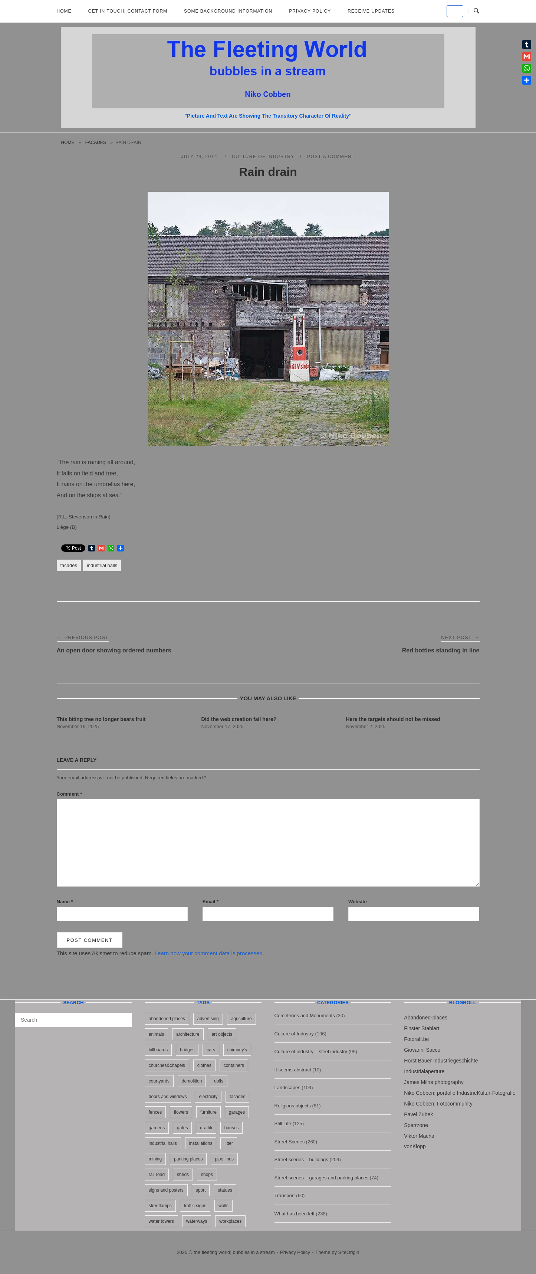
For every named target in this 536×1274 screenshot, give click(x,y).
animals (156, 1034)
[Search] (123, 1016)
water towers (161, 1221)
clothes (204, 1065)
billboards (158, 1049)
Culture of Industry (263, 156)
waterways (196, 1221)
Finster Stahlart (421, 1028)
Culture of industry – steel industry (311, 1051)
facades (95, 142)
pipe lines (224, 1159)
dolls (218, 1081)
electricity (208, 1096)
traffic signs (195, 1205)
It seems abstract (292, 1069)
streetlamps (160, 1205)
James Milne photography (433, 1082)
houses (231, 1127)
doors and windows (168, 1096)
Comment (69, 794)
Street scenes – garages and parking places (321, 1177)
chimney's (237, 1049)
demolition (192, 1081)
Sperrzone (416, 1125)
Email (210, 901)
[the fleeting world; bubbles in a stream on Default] (455, 11)
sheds (183, 1174)
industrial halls (102, 565)
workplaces (230, 1221)
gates (182, 1127)
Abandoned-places (425, 1018)
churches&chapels (167, 1065)
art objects (222, 1034)
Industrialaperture (424, 1071)
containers (234, 1065)
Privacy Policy (310, 11)
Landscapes (287, 1087)
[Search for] (73, 1020)
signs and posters (166, 1190)
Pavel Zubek (418, 1114)
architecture (188, 1034)
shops (207, 1174)
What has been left (294, 1213)
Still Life (283, 1123)
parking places (188, 1159)
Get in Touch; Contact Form (128, 11)
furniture (208, 1112)
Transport (284, 1195)
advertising (208, 1018)
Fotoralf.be (416, 1039)
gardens (157, 1127)
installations (201, 1143)
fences (155, 1112)
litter (228, 1143)
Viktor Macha (419, 1136)
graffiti (206, 1127)
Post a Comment (331, 156)
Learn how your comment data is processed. (209, 953)
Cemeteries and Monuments (304, 1015)
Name (65, 901)
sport (201, 1190)
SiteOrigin (348, 1252)
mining (155, 1159)
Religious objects (292, 1105)
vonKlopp (414, 1146)
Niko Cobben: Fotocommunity (438, 1104)
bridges (187, 1049)
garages (237, 1112)
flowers (181, 1112)
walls (223, 1205)
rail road (157, 1174)
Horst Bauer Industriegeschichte (441, 1061)
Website (357, 901)
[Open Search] (476, 11)
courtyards (159, 1081)
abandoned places (167, 1018)
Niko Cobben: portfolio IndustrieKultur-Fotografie (459, 1093)
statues (225, 1190)
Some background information (228, 11)
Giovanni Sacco (422, 1050)
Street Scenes (289, 1141)
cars (211, 1049)
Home (64, 11)
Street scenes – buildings (301, 1159)
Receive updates (371, 11)
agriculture (241, 1018)
